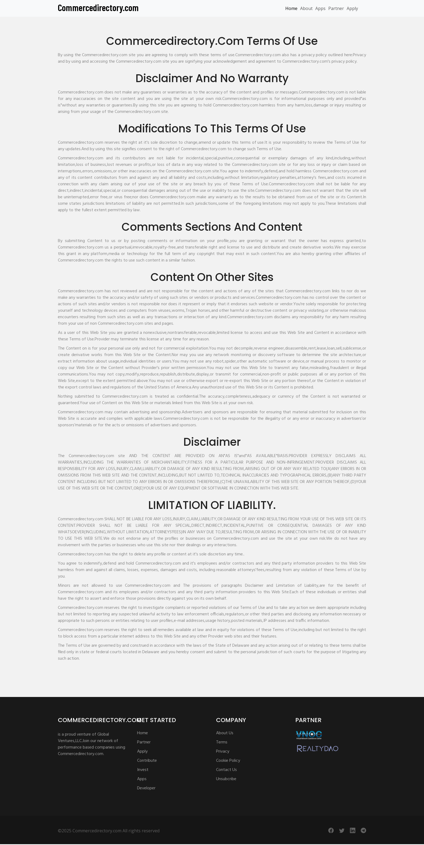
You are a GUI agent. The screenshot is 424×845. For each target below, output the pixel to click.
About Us (224, 733)
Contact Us (226, 769)
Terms (221, 742)
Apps (320, 8)
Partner (336, 8)
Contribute (147, 760)
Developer (146, 788)
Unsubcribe (226, 779)
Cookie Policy (228, 760)
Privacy (222, 751)
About (306, 8)
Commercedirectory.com (98, 7)
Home (291, 8)
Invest (142, 769)
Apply (352, 8)
